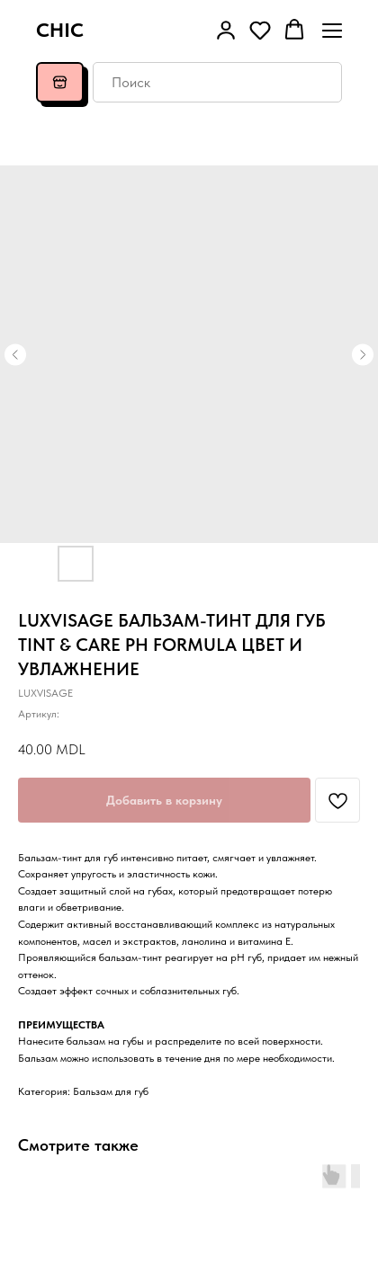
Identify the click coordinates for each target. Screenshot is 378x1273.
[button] (226, 29)
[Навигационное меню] (332, 30)
